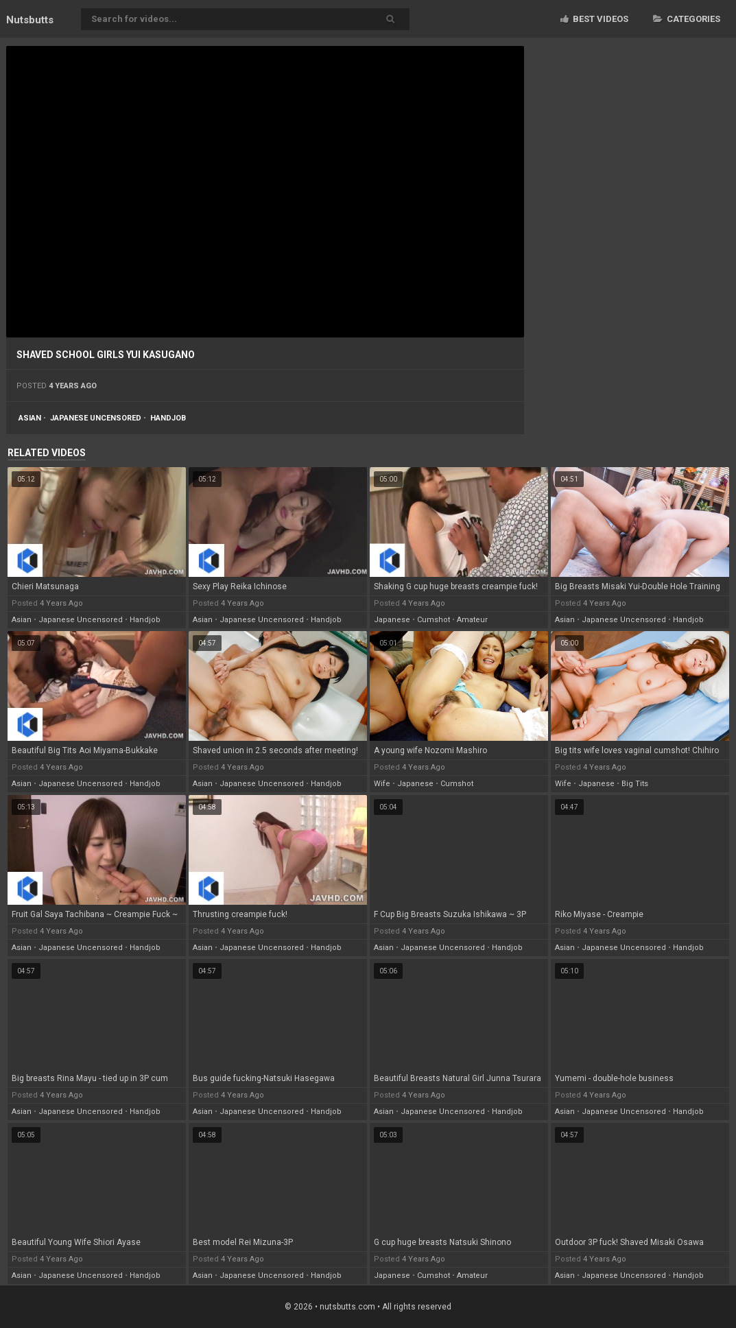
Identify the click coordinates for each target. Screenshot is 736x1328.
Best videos (594, 19)
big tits (634, 783)
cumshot (433, 619)
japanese (392, 619)
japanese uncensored (95, 418)
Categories (686, 19)
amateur (472, 619)
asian (30, 418)
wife (382, 783)
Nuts (30, 20)
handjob (168, 418)
